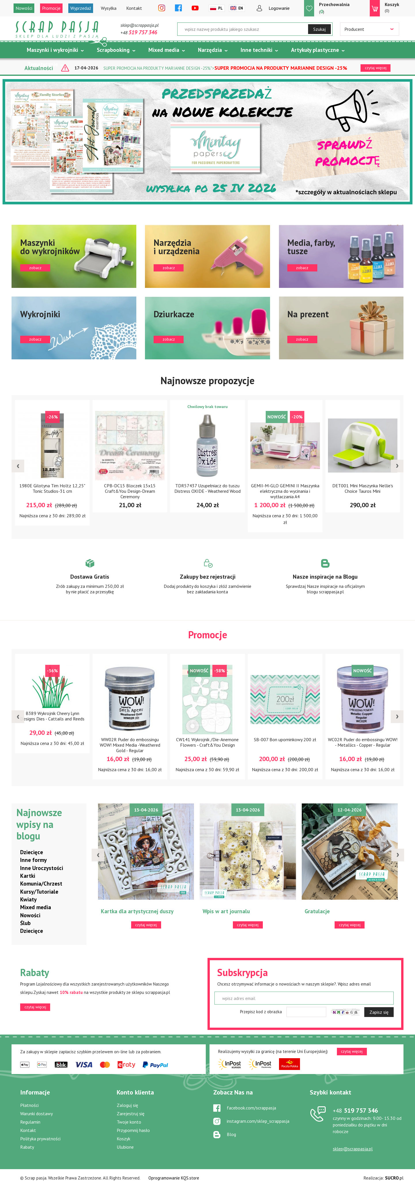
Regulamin (30, 1122)
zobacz (74, 256)
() (334, 8)
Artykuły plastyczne (315, 49)
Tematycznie (42, 64)
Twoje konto (129, 1122)
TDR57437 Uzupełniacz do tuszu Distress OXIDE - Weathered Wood (207, 488)
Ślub (25, 923)
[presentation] (18, 466)
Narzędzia (210, 49)
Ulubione (125, 1147)
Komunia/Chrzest (41, 883)
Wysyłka (108, 8)
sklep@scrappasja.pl (139, 25)
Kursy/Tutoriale (39, 891)
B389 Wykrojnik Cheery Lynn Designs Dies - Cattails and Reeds (52, 716)
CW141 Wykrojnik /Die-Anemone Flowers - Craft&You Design (207, 742)
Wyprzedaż (80, 8)
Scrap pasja (57, 29)
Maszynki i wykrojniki (52, 49)
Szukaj (319, 29)
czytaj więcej (35, 1006)
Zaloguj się (127, 1105)
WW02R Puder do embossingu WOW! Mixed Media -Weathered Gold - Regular (130, 745)
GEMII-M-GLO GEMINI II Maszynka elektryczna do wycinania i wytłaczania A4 (285, 491)
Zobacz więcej (90, 581)
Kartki (27, 875)
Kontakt (134, 8)
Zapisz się (378, 1012)
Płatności (29, 1105)
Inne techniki (256, 49)
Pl (220, 8)
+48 (138, 32)
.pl (394, 1178)
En (240, 8)
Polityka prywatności (40, 1138)
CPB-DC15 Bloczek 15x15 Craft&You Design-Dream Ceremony (130, 491)
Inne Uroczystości (41, 868)
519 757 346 (355, 1110)
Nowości (24, 8)
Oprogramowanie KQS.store (173, 1178)
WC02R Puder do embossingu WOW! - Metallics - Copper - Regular (362, 742)
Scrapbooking (113, 49)
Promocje (51, 8)
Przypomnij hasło (133, 1130)
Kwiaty (28, 899)
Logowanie (279, 8)
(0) (392, 7)
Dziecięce (31, 852)
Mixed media (163, 49)
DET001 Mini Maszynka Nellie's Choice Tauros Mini (362, 488)
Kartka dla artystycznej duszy (137, 911)
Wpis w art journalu (226, 911)
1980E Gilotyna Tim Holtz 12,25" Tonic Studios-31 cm (52, 488)
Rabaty (27, 1147)
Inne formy (33, 859)
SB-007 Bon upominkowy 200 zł (285, 739)
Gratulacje (317, 911)
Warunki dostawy (36, 1113)
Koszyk (123, 1138)
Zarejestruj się (130, 1113)
